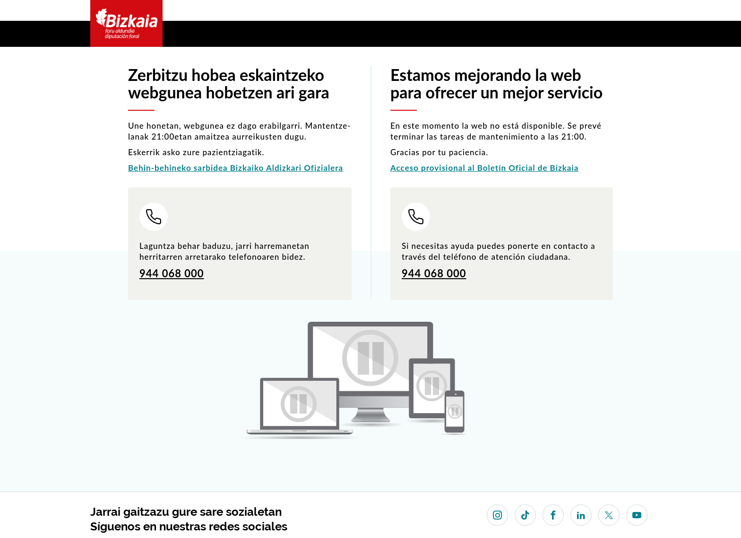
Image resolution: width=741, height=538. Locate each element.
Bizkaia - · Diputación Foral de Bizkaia (126, 23)
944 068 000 (171, 273)
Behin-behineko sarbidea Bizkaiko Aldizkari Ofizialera (235, 168)
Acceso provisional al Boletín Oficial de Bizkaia (484, 168)
